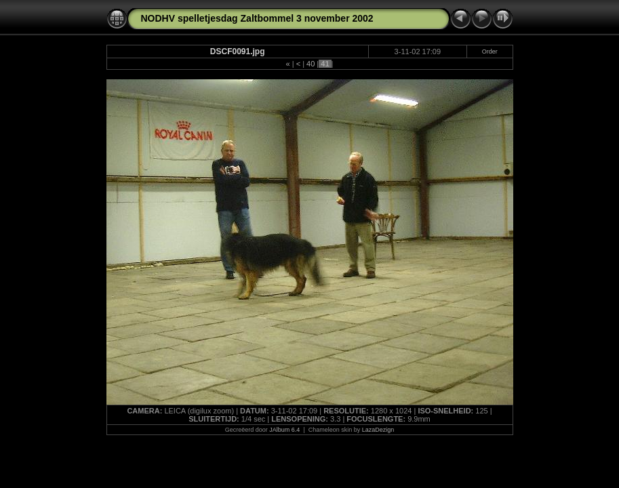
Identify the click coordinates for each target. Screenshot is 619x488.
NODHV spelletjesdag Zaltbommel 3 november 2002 (257, 18)
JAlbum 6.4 (284, 429)
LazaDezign (378, 429)
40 (310, 64)
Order (490, 51)
